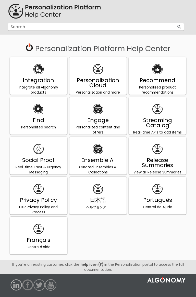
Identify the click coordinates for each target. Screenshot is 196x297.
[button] (179, 27)
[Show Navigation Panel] (181, 11)
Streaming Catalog (157, 122)
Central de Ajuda (157, 207)
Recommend (157, 80)
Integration (38, 80)
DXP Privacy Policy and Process (38, 210)
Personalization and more (98, 92)
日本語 (98, 200)
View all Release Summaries (157, 172)
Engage (98, 120)
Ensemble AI (98, 160)
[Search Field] (96, 27)
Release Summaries (157, 162)
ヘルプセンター (97, 207)
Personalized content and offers (98, 130)
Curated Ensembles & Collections (98, 170)
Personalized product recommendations (157, 90)
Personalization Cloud (98, 83)
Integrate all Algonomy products (38, 90)
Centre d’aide (39, 247)
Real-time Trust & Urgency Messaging (38, 170)
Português (157, 200)
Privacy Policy (38, 200)
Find (38, 120)
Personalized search (38, 127)
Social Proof (38, 160)
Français (38, 240)
